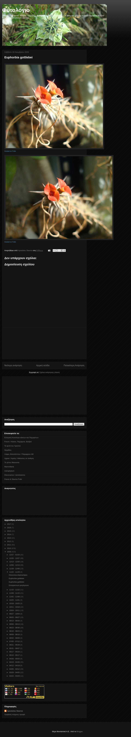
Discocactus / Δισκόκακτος (14, 475)
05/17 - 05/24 (14, 652)
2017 (9, 524)
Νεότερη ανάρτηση (13, 365)
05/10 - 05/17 (14, 655)
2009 (9, 552)
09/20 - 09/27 (14, 617)
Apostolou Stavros (15, 711)
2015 (9, 531)
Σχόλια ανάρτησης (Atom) (50, 372)
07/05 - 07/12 (14, 641)
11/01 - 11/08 (14, 597)
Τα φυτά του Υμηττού (12, 446)
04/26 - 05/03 (14, 659)
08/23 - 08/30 (14, 628)
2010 (9, 548)
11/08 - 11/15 (14, 593)
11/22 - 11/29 (14, 572)
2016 (9, 528)
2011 (9, 545)
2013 (9, 538)
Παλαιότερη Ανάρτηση (74, 365)
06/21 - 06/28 (14, 645)
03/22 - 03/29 (14, 676)
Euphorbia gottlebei (16, 578)
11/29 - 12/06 (14, 569)
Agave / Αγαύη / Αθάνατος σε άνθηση (19, 458)
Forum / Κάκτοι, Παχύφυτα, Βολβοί (18, 442)
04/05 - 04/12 (14, 669)
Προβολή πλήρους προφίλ (14, 714)
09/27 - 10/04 (14, 614)
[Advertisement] (44, 343)
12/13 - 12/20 (14, 562)
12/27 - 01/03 (14, 555)
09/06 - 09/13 (14, 624)
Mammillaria (9, 467)
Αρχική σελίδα (42, 365)
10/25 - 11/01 (14, 600)
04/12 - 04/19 (14, 665)
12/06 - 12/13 (14, 565)
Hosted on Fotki (10, 151)
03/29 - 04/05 (14, 672)
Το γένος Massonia (11, 462)
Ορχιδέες (7, 450)
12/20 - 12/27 (14, 558)
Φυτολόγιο (16, 10)
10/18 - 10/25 (14, 603)
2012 (9, 541)
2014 (9, 534)
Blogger (80, 731)
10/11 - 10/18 (14, 607)
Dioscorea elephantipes (18, 575)
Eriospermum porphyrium (19, 585)
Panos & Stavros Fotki (13, 479)
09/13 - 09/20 (14, 621)
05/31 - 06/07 (14, 648)
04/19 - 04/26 (14, 662)
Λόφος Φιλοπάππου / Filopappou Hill (18, 454)
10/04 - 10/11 (14, 610)
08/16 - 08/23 (14, 631)
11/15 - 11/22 (14, 590)
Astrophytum (9, 471)
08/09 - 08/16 (14, 634)
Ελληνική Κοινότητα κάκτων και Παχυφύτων (21, 438)
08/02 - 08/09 (14, 638)
